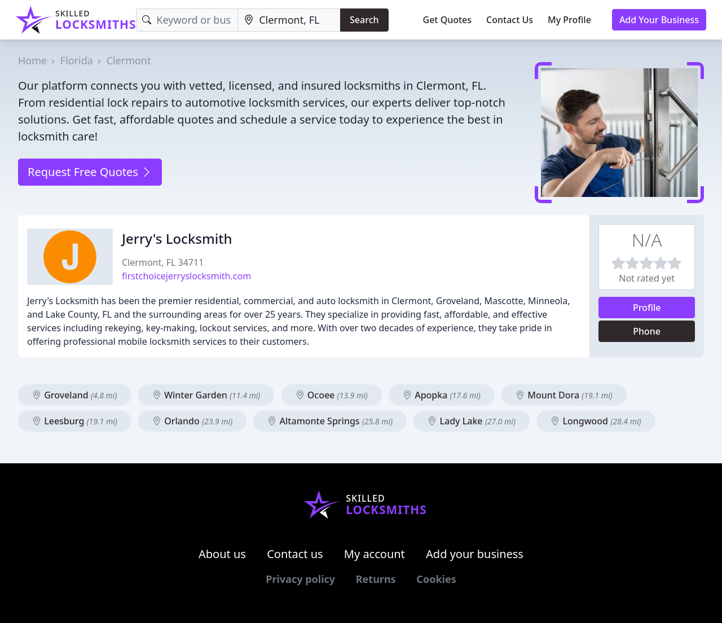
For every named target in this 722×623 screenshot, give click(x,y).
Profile (647, 307)
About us (222, 553)
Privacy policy (300, 579)
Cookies (436, 579)
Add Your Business (659, 20)
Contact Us (509, 20)
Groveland (74, 395)
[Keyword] (187, 20)
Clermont (129, 60)
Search (364, 20)
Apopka (442, 395)
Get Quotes (447, 20)
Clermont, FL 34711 (163, 262)
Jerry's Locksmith (177, 238)
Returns (376, 579)
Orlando (192, 421)
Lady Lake (472, 421)
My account (374, 553)
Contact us (295, 553)
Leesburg (74, 421)
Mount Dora (564, 395)
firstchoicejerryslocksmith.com (186, 276)
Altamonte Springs (330, 421)
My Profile (569, 20)
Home (32, 60)
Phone (647, 331)
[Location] (289, 20)
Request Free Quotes (90, 171)
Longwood (596, 421)
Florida (76, 60)
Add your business (474, 553)
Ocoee (332, 395)
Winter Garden (206, 395)
